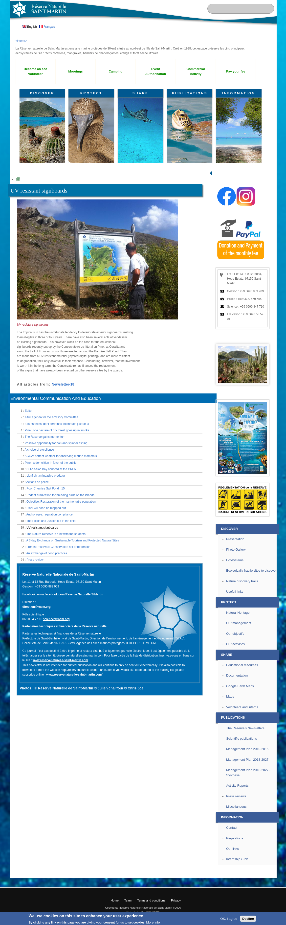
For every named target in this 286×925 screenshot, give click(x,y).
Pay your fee (235, 71)
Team (128, 900)
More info (153, 922)
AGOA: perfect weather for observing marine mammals (61, 456)
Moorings (75, 71)
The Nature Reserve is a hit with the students (56, 534)
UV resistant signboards (42, 527)
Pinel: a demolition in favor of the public (50, 462)
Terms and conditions (151, 900)
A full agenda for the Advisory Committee (51, 417)
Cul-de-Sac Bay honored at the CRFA (51, 469)
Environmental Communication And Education (55, 398)
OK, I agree (228, 919)
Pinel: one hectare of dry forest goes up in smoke (57, 430)
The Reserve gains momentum (45, 436)
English (29, 26)
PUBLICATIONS (189, 93)
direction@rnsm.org (36, 607)
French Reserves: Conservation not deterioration (58, 547)
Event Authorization (155, 71)
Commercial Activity (195, 71)
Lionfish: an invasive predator (45, 475)
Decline (248, 919)
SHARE (140, 93)
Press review (35, 559)
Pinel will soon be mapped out (46, 508)
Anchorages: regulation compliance (49, 514)
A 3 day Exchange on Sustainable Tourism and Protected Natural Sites (72, 540)
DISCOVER (42, 93)
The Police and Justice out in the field (51, 521)
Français (47, 26)
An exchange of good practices (46, 553)
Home (18, 179)
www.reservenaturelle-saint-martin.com (60, 660)
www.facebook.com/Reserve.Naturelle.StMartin (70, 594)
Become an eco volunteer (35, 71)
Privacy (176, 900)
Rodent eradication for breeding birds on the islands (60, 495)
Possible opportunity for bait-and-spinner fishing (56, 443)
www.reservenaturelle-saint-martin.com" (74, 674)
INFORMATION (238, 93)
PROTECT (91, 93)
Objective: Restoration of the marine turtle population (61, 501)
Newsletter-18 (63, 384)
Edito (28, 411)
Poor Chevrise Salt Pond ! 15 (45, 488)
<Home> (21, 41)
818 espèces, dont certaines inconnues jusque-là (57, 424)
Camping (116, 71)
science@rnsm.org (56, 619)
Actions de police (37, 482)
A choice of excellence (39, 449)
